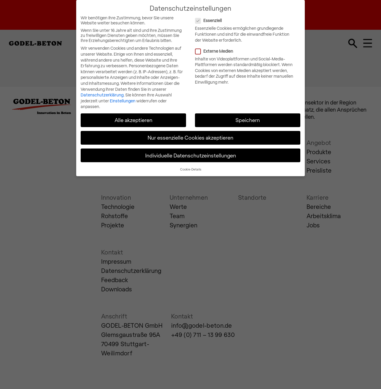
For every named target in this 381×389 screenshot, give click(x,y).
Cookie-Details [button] (190, 165)
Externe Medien (238, 46)
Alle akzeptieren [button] (133, 116)
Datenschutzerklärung (102, 90)
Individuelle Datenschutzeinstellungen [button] (190, 151)
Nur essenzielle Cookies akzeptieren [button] (190, 133)
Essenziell (233, 16)
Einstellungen (122, 96)
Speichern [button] (247, 116)
